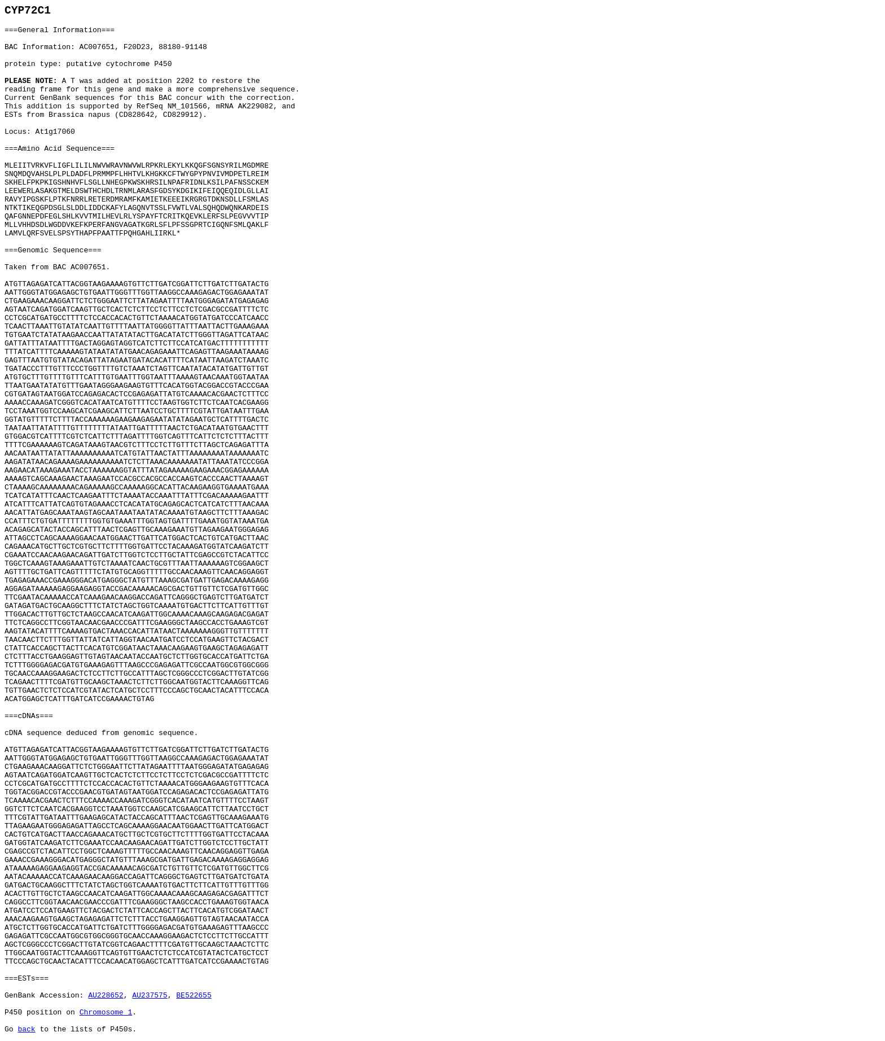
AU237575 (149, 995)
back (26, 1029)
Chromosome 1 (106, 1012)
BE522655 (193, 995)
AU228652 (105, 995)
